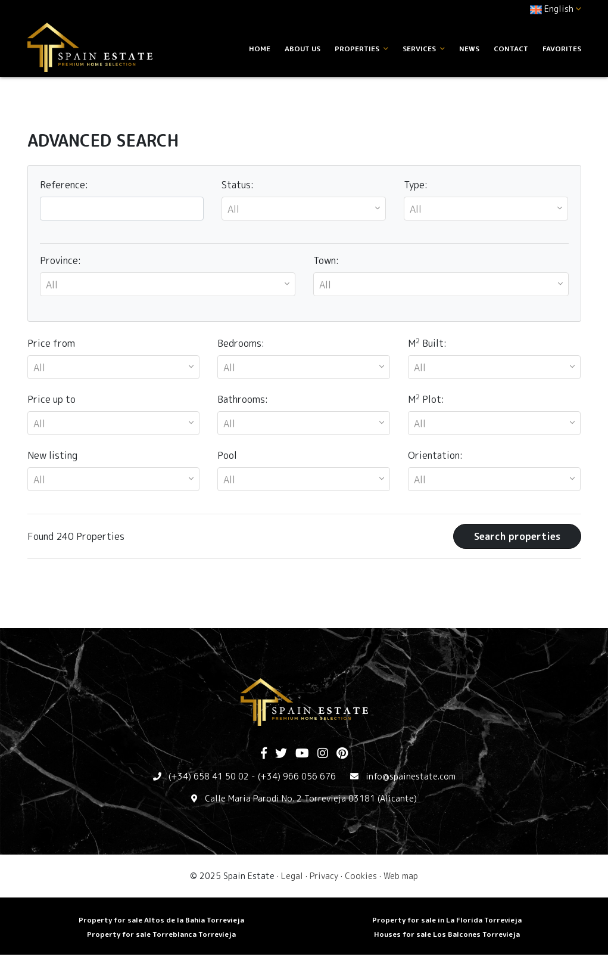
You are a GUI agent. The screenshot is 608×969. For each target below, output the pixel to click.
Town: (326, 260)
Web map (400, 875)
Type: (416, 184)
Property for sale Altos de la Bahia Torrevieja (161, 920)
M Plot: (426, 399)
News (469, 49)
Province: (60, 260)
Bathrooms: (242, 399)
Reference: (64, 184)
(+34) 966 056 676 (297, 776)
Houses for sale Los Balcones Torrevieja (447, 934)
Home (259, 49)
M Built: (427, 343)
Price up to (51, 399)
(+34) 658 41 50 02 (209, 776)
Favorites (561, 49)
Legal (292, 875)
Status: (238, 184)
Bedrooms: (240, 343)
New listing (52, 455)
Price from (51, 343)
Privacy (324, 875)
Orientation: (435, 455)
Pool (227, 455)
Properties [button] (361, 49)
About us (302, 49)
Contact (511, 49)
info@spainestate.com (411, 776)
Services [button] (424, 49)
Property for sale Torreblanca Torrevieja (161, 934)
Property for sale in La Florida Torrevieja (447, 920)
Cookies (361, 875)
